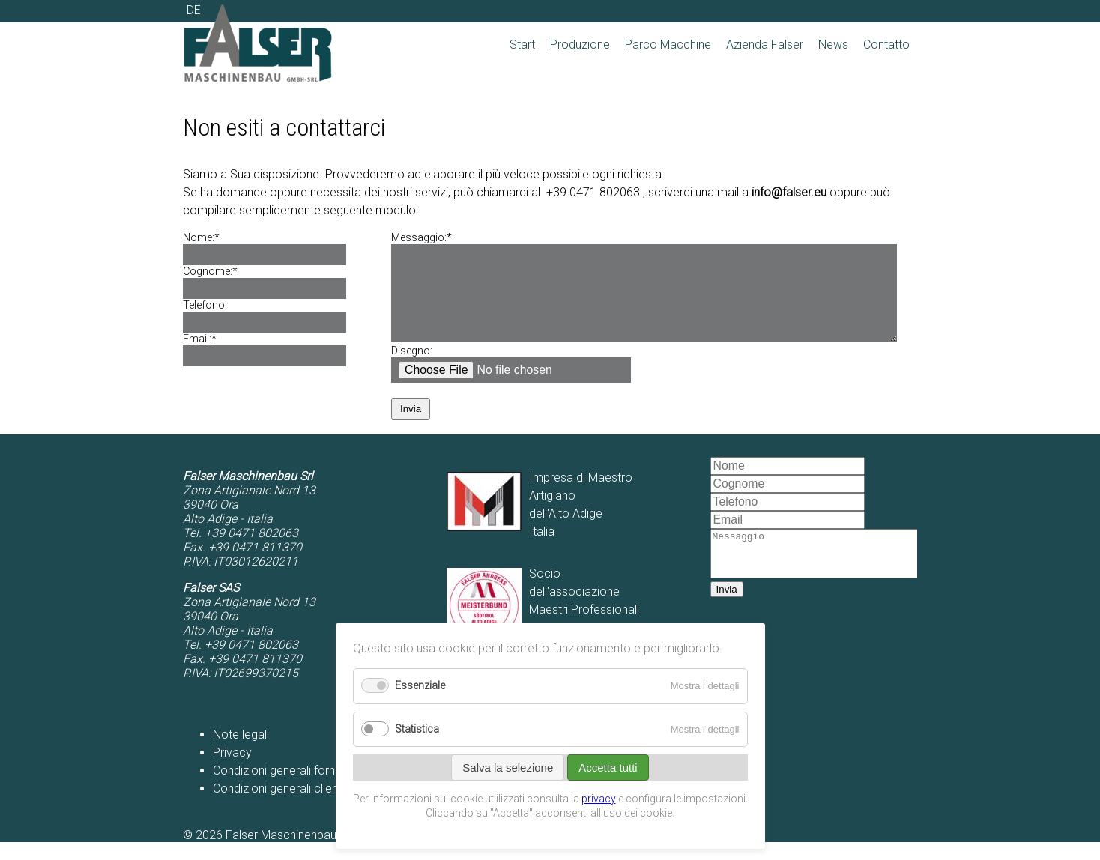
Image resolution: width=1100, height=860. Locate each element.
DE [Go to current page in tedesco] (194, 10)
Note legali (241, 752)
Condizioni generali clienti (278, 806)
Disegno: (411, 369)
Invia (410, 426)
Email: (211, 339)
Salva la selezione (507, 767)
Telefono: (205, 305)
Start (522, 44)
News (833, 44)
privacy (598, 799)
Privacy (232, 770)
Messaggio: (421, 237)
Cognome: (211, 271)
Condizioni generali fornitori (283, 788)
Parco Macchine (668, 44)
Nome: (211, 237)
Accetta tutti (607, 767)
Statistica (417, 729)
